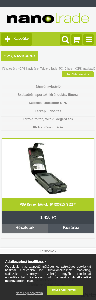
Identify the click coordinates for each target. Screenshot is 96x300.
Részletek (25, 227)
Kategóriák (21, 38)
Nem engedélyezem (29, 293)
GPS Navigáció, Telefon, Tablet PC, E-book (46, 68)
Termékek (48, 251)
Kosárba (71, 227)
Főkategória (9, 68)
